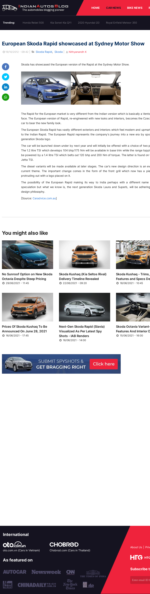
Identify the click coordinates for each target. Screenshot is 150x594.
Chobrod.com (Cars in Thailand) (70, 550)
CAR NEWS (113, 7)
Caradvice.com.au (44, 198)
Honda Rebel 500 (33, 22)
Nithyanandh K (76, 51)
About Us (136, 547)
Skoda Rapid (44, 51)
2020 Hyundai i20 (88, 22)
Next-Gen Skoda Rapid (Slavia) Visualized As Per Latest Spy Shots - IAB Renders (82, 331)
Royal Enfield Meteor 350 (121, 22)
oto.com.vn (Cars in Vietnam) (21, 550)
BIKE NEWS (134, 7)
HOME (95, 7)
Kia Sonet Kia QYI (60, 22)
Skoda (58, 51)
